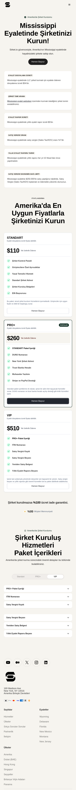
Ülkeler (7, 721)
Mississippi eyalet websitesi (19, 101)
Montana (43, 736)
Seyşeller (8, 774)
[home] (7, 4)
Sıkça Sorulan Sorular (15, 726)
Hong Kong (9, 764)
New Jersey (45, 741)
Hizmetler (8, 716)
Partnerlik (8, 731)
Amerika (8, 754)
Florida (42, 726)
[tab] (21, 577)
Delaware (44, 721)
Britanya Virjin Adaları (14, 779)
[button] (69, 4)
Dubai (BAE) (10, 759)
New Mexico (45, 731)
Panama (8, 784)
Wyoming (44, 716)
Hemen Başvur (38, 62)
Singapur (8, 769)
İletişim (7, 736)
